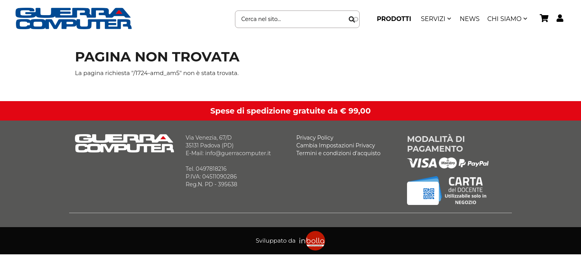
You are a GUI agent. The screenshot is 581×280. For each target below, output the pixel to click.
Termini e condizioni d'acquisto (338, 153)
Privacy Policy (314, 137)
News (470, 19)
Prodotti (394, 19)
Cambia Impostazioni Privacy (335, 145)
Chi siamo (504, 19)
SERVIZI (433, 19)
